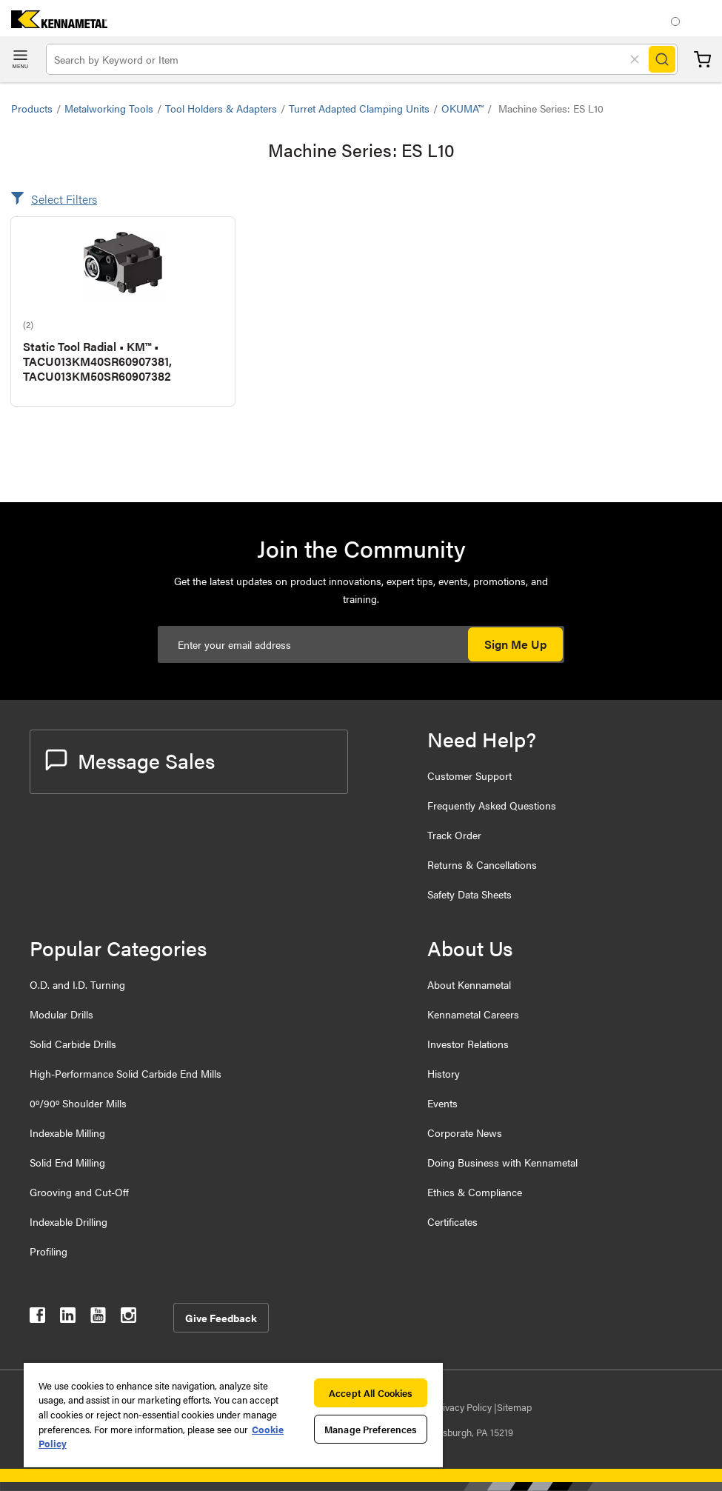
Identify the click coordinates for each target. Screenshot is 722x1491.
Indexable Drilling (68, 1221)
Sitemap (514, 1407)
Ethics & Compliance (474, 1191)
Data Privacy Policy (452, 1407)
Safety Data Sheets (469, 894)
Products (32, 108)
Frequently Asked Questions (491, 805)
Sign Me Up (515, 644)
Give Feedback (221, 1317)
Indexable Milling (67, 1132)
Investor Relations (468, 1043)
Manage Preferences (370, 1429)
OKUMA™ (462, 108)
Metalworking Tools (108, 108)
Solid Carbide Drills (73, 1043)
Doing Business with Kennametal (502, 1162)
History (443, 1073)
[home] (53, 23)
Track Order (454, 834)
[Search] (662, 59)
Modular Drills (61, 1014)
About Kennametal (469, 984)
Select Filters (64, 198)
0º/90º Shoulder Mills (78, 1102)
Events (442, 1102)
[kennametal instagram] (128, 1318)
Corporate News (464, 1132)
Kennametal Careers (473, 1014)
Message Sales (130, 760)
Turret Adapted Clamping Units (359, 108)
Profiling (48, 1251)
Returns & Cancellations (482, 864)
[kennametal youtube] (98, 1318)
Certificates (452, 1221)
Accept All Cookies (370, 1393)
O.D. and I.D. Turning (77, 984)
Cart (702, 59)
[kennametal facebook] (37, 1318)
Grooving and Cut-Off (79, 1191)
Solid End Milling (67, 1162)
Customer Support (469, 775)
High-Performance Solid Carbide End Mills (125, 1073)
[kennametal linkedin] (68, 1318)
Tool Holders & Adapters (221, 108)
